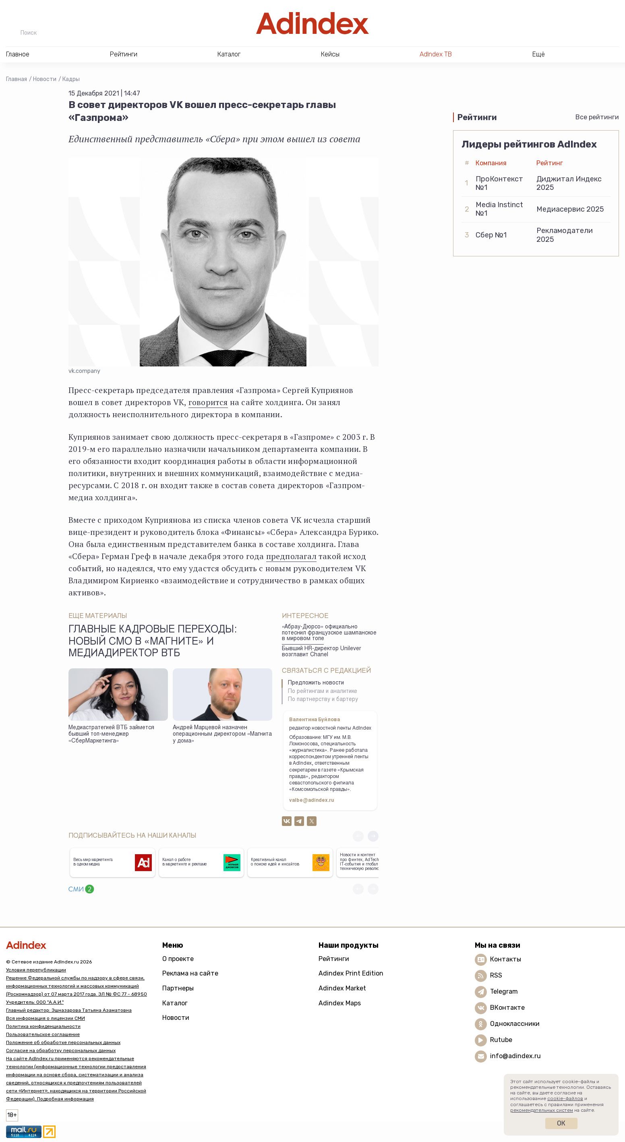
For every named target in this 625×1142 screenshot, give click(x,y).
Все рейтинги (597, 117)
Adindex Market (342, 988)
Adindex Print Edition (351, 973)
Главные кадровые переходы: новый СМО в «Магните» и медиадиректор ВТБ (152, 642)
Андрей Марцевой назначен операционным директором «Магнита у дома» (222, 734)
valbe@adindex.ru (311, 800)
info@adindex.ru (515, 1056)
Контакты (505, 959)
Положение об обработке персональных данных (63, 1042)
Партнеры (178, 988)
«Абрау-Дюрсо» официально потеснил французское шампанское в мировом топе (329, 633)
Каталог (175, 1003)
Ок (561, 1123)
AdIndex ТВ (436, 54)
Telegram (504, 991)
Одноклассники (515, 1024)
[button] (373, 836)
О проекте (178, 959)
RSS (496, 975)
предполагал (291, 556)
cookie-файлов (565, 1098)
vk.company (84, 371)
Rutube (501, 1040)
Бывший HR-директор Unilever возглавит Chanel (321, 652)
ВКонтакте (507, 1007)
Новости (44, 79)
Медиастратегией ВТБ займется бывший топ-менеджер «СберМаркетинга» (111, 734)
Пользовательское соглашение (43, 1034)
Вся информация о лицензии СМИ (45, 1018)
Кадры (71, 79)
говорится (208, 402)
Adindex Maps (340, 1003)
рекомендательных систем (541, 1110)
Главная (16, 79)
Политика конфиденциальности (43, 1026)
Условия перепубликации (36, 970)
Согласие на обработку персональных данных (61, 1050)
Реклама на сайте (190, 973)
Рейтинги (334, 959)
